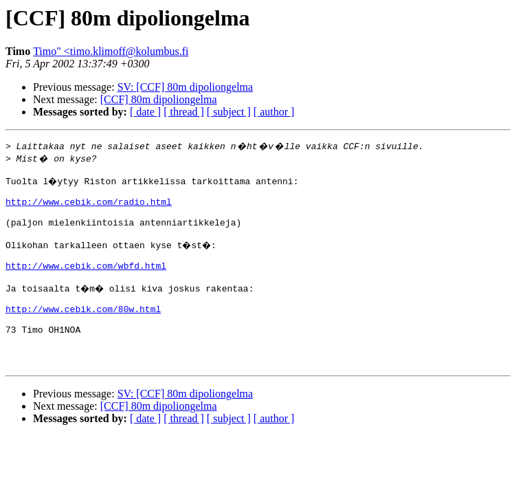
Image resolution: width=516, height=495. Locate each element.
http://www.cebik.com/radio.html (88, 207)
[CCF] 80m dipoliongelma (158, 99)
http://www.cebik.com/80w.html (83, 331)
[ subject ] (229, 112)
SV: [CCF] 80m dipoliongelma (185, 87)
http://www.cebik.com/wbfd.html (85, 282)
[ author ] (274, 112)
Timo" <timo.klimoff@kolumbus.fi (110, 51)
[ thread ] (184, 112)
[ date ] (145, 112)
